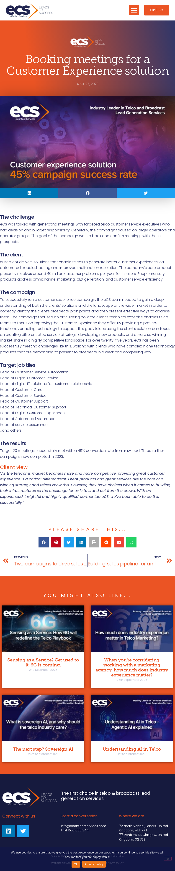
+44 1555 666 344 (75, 830)
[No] (168, 859)
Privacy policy (94, 864)
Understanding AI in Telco (132, 749)
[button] (134, 10)
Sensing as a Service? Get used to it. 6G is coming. (43, 662)
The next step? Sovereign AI (43, 749)
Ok (76, 864)
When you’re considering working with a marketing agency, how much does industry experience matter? (131, 667)
